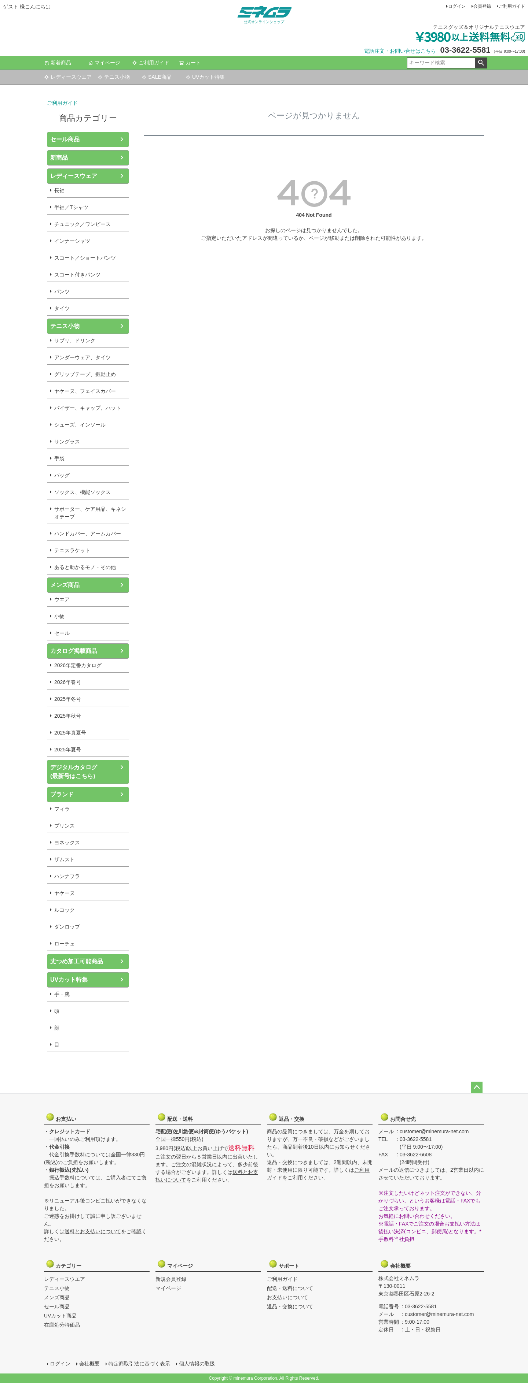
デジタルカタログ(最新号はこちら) (73, 771)
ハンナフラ (67, 876)
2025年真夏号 (70, 733)
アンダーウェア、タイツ (82, 357)
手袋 (59, 458)
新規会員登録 (170, 1279)
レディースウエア (68, 77)
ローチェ (64, 944)
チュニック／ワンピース (82, 224)
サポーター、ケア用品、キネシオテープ (90, 513)
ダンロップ (67, 927)
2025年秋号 (67, 716)
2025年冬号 (67, 699)
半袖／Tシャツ (71, 207)
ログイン (457, 6)
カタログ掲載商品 (73, 651)
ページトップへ (477, 1087)
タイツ (62, 308)
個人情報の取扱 (197, 1364)
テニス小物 (114, 77)
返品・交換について (290, 1306)
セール (62, 633)
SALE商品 (157, 77)
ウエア (62, 599)
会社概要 (398, 1264)
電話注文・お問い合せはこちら (400, 51)
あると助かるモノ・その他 (85, 567)
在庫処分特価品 (62, 1325)
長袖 (59, 190)
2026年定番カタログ (78, 665)
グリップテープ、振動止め (85, 374)
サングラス (67, 442)
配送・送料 (175, 1117)
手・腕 (62, 994)
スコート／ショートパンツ (85, 258)
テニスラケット (72, 550)
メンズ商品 (65, 585)
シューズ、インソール (80, 425)
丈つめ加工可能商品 (76, 961)
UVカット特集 (205, 77)
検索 (481, 63)
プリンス (64, 826)
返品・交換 (286, 1117)
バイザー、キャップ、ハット (87, 408)
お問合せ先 (398, 1117)
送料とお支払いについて (93, 1231)
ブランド (62, 794)
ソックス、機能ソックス (82, 492)
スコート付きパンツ (77, 275)
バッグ (62, 475)
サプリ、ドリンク (74, 340)
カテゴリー (63, 1264)
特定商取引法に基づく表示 (139, 1364)
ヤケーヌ (64, 893)
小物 (59, 616)
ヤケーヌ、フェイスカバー (85, 391)
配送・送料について (290, 1288)
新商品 (59, 158)
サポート (286, 1264)
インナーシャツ (72, 241)
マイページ (104, 63)
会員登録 (482, 6)
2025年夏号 (67, 749)
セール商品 (65, 139)
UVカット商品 (60, 1316)
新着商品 (57, 63)
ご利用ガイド (512, 6)
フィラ (62, 809)
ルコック (64, 910)
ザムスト (64, 859)
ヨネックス (67, 842)
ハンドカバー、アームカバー (87, 533)
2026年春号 (67, 682)
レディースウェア (73, 176)
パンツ (62, 291)
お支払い (63, 1117)
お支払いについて (287, 1297)
